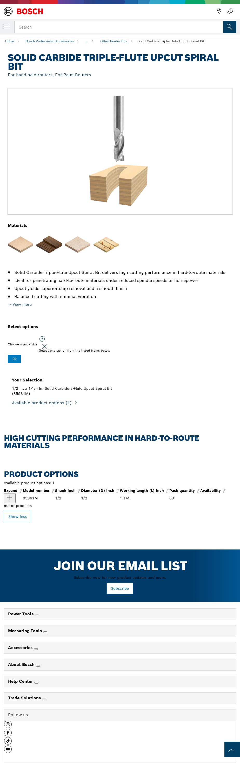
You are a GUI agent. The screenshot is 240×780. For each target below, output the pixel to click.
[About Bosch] (38, 666)
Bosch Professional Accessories (50, 41)
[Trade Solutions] (44, 699)
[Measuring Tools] (45, 632)
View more (22, 304)
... (87, 41)
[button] (8, 726)
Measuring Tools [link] (25, 630)
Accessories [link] (21, 647)
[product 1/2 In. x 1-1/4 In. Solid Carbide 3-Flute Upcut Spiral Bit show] (10, 498)
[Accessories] (36, 649)
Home (9, 41)
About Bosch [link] (22, 664)
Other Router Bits (113, 41)
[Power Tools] (37, 615)
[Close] (44, 347)
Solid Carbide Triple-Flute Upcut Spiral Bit (171, 41)
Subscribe (120, 588)
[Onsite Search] (229, 27)
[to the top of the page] (232, 749)
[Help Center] (36, 683)
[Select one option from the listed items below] (42, 339)
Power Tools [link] (21, 614)
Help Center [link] (21, 681)
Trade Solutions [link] (25, 698)
